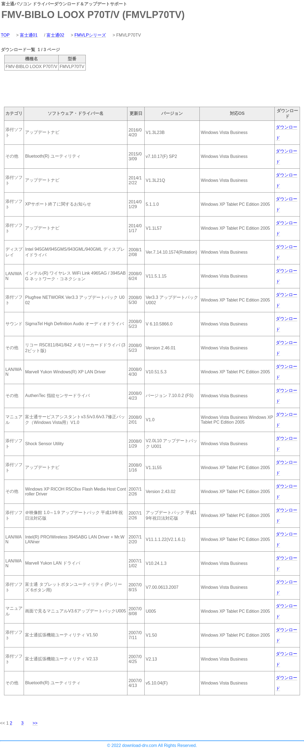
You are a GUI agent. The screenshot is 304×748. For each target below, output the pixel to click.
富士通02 (55, 35)
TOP (5, 35)
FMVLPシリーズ (90, 35)
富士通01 (29, 35)
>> (35, 723)
